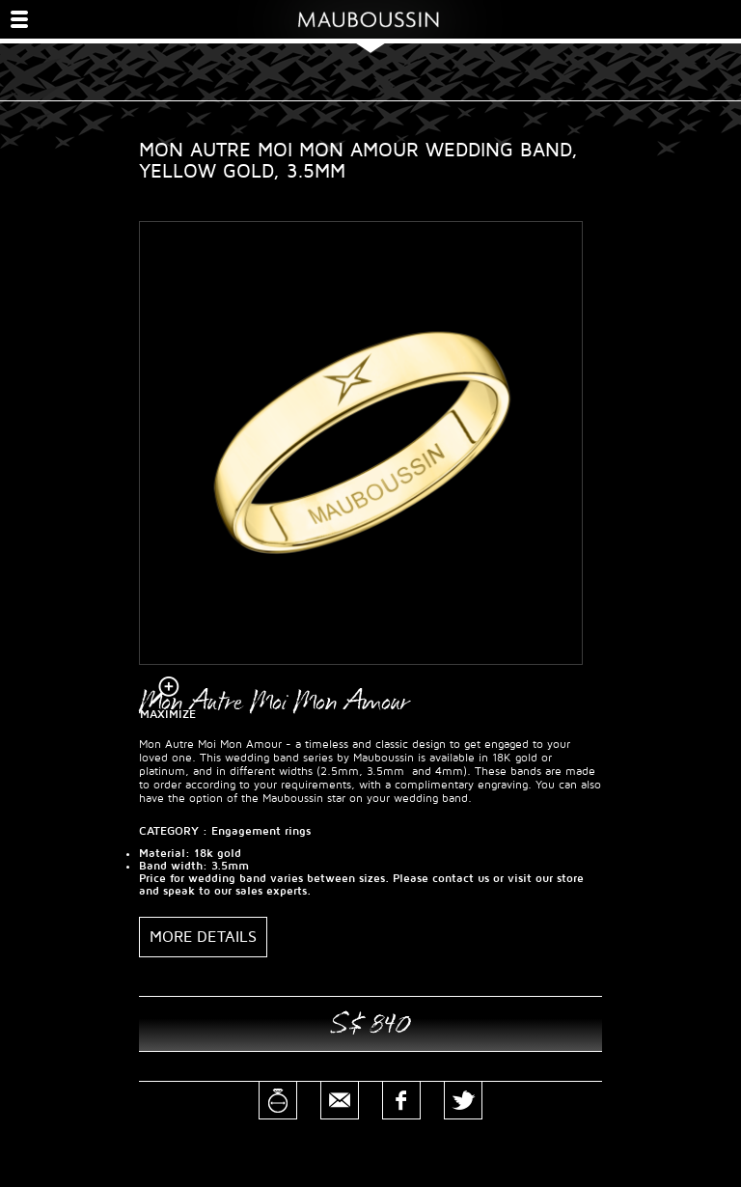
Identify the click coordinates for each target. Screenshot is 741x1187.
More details (203, 937)
